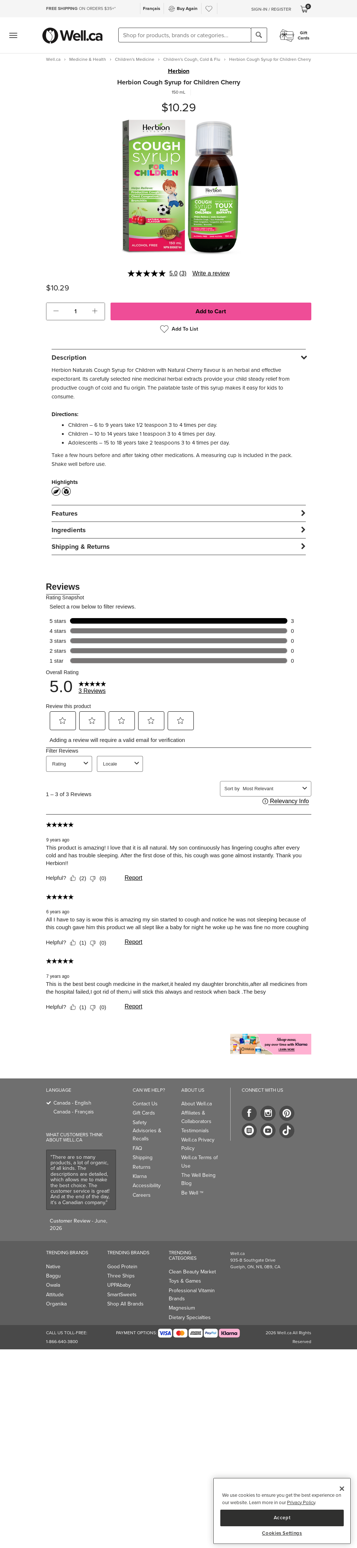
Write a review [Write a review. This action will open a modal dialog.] (211, 273)
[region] (282, 1511)
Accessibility (147, 1185)
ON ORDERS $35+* (81, 8)
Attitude (55, 1294)
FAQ (137, 1148)
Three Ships (121, 1276)
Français (151, 8)
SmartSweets (122, 1294)
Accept (282, 1517)
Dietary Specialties (190, 1317)
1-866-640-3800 (62, 1341)
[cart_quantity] (75, 311)
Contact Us (145, 1104)
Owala (53, 1285)
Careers (142, 1195)
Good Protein (122, 1266)
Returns (142, 1167)
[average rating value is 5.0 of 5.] (153, 273)
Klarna (140, 1176)
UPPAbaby (119, 1285)
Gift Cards (144, 1113)
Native (53, 1266)
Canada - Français (73, 1112)
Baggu (53, 1276)
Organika (56, 1304)
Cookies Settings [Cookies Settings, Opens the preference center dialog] (282, 1533)
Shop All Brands (125, 1304)
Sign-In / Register (271, 9)
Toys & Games (185, 1281)
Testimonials (195, 1130)
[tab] (179, 357)
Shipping (143, 1157)
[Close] (342, 1489)
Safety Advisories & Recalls (147, 1131)
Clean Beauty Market (192, 1272)
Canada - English (72, 1103)
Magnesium (182, 1308)
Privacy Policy (301, 1502)
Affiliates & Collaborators (196, 1117)
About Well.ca (196, 1104)
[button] (56, 311)
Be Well (192, 1193)
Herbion (178, 71)
